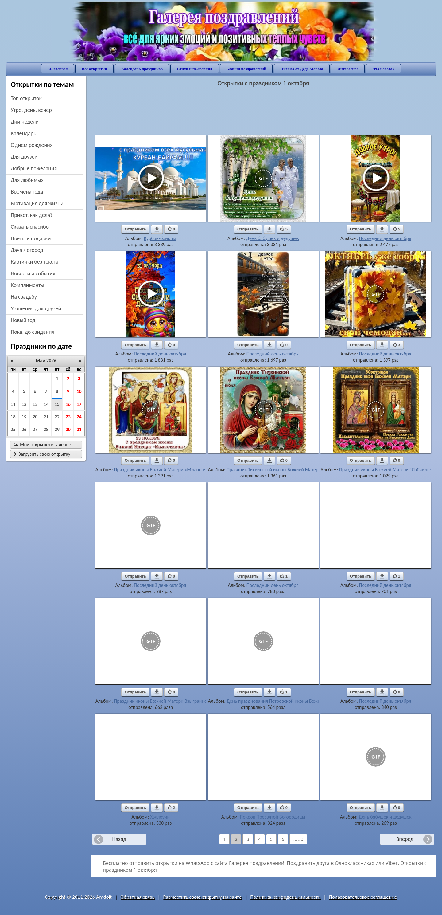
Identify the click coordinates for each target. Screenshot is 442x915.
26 (23, 429)
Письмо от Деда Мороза (301, 68)
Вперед (404, 839)
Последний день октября (385, 238)
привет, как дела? (32, 215)
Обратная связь (137, 897)
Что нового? (383, 68)
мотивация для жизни (37, 203)
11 (12, 404)
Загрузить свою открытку (42, 454)
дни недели (25, 121)
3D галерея (58, 68)
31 (78, 429)
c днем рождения (31, 145)
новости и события (33, 273)
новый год (23, 320)
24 (78, 417)
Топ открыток (26, 98)
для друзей (24, 156)
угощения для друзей (36, 308)
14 (46, 404)
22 (57, 417)
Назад (119, 839)
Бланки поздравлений (246, 68)
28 (46, 429)
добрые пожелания (34, 168)
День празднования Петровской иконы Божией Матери (285, 701)
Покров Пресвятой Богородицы (272, 817)
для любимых (27, 180)
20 (35, 417)
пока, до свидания (32, 331)
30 (68, 429)
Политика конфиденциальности (285, 897)
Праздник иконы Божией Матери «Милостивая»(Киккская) (175, 470)
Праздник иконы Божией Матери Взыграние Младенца (172, 701)
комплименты (27, 285)
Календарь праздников (142, 68)
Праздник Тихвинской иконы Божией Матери (274, 470)
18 (12, 417)
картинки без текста (34, 261)
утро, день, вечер (31, 110)
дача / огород (27, 250)
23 (68, 417)
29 (57, 429)
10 (78, 391)
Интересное (347, 68)
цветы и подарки (31, 238)
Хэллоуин (160, 817)
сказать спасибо (30, 226)
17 (78, 404)
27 (35, 429)
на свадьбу (24, 296)
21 (46, 417)
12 (23, 404)
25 (12, 429)
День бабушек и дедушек (272, 238)
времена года (27, 191)
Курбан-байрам (160, 238)
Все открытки (94, 68)
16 (68, 404)
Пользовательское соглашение (363, 897)
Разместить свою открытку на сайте (202, 897)
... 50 (298, 839)
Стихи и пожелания (194, 68)
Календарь (23, 133)
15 (57, 404)
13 (35, 404)
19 (23, 417)
